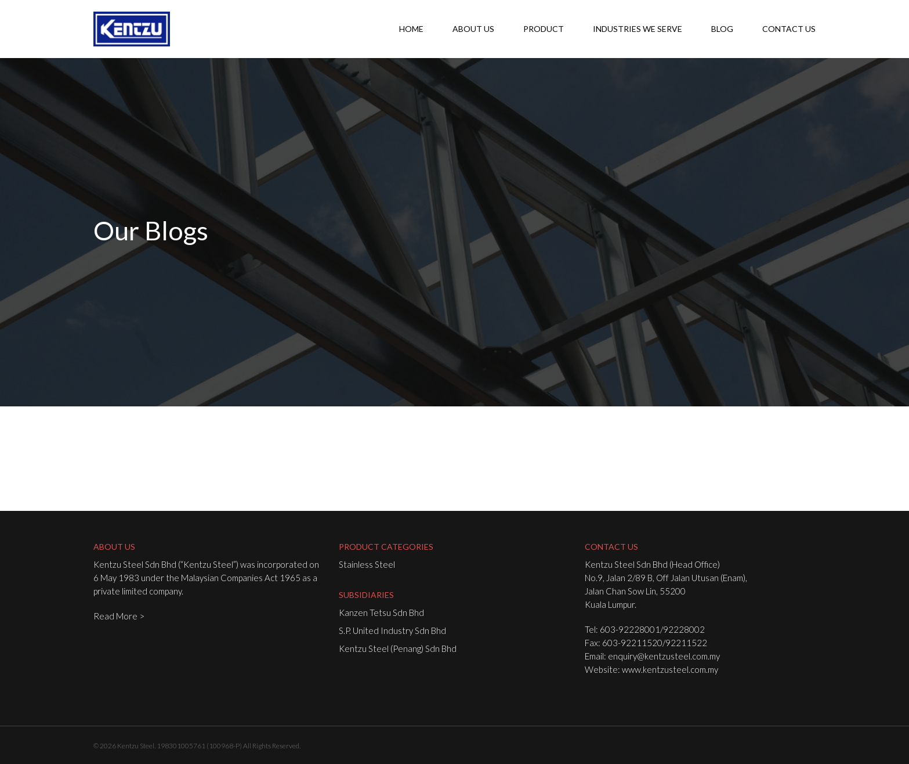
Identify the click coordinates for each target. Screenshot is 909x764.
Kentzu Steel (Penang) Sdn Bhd (398, 648)
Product (543, 29)
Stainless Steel (367, 564)
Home (411, 29)
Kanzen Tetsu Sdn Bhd (381, 612)
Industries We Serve (637, 29)
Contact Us (789, 29)
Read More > (118, 616)
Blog (722, 29)
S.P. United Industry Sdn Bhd (392, 630)
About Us (473, 29)
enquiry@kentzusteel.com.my (664, 656)
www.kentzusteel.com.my (670, 669)
